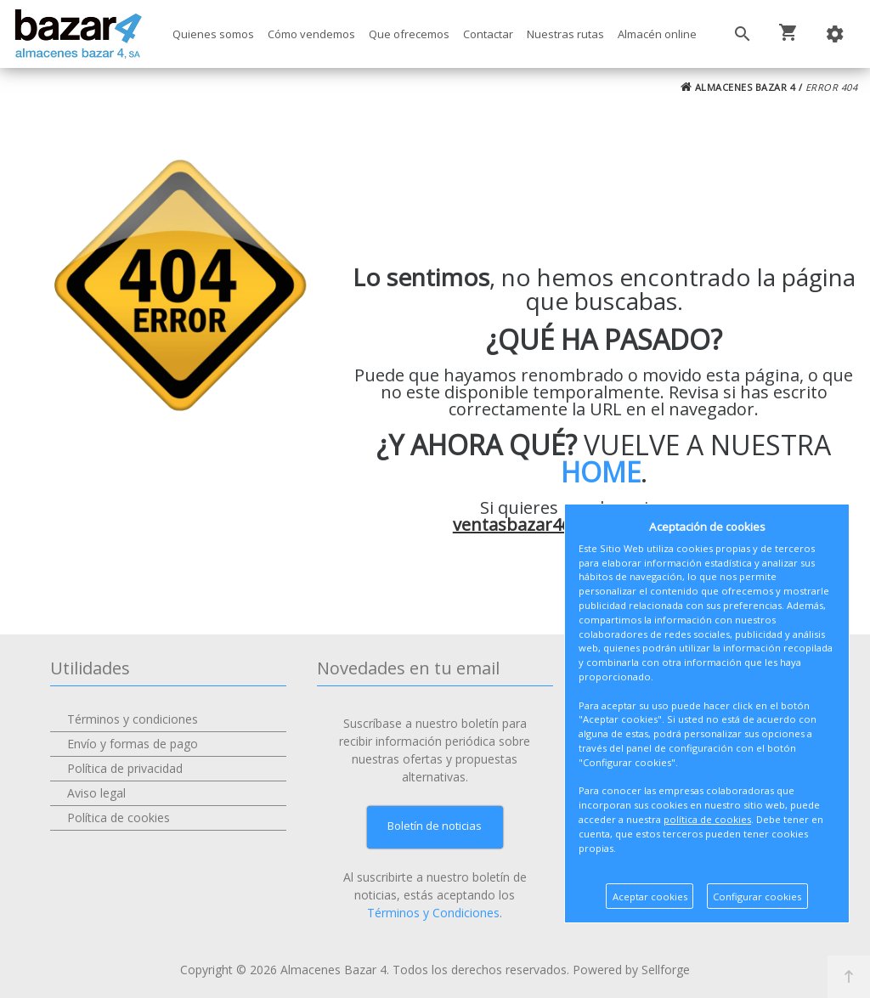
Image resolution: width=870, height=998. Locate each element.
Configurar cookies (757, 896)
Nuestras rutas (565, 34)
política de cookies (707, 819)
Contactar (488, 34)
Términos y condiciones (132, 719)
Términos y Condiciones (433, 913)
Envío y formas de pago (132, 744)
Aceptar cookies (650, 896)
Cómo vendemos (311, 34)
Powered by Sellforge (631, 969)
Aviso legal (96, 793)
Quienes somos (213, 34)
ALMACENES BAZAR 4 (738, 87)
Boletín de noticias (434, 825)
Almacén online (657, 34)
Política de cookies (118, 817)
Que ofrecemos (409, 34)
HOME (601, 472)
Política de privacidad (125, 768)
